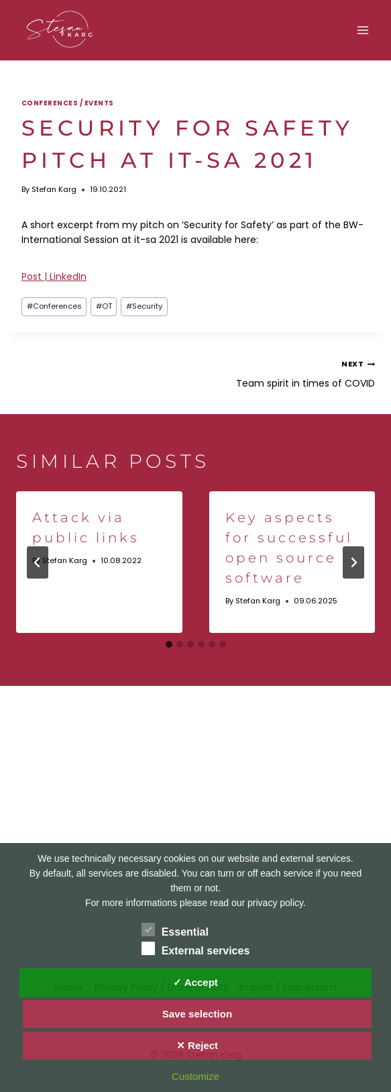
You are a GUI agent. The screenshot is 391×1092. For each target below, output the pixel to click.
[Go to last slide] (37, 562)
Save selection (197, 1014)
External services (196, 948)
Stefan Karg (54, 189)
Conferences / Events (67, 103)
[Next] (353, 562)
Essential (175, 930)
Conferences (54, 306)
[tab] (169, 644)
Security (144, 306)
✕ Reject (197, 1045)
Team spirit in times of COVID (290, 372)
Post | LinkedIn (54, 276)
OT (104, 306)
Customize (195, 1076)
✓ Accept (195, 982)
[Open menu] (362, 29)
